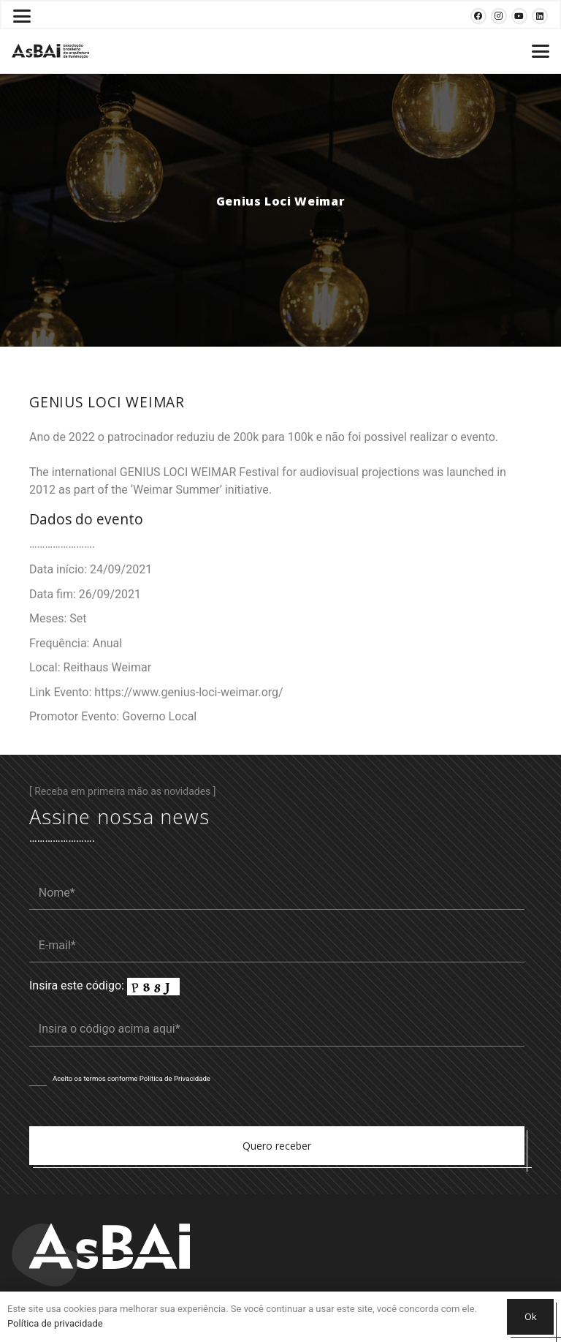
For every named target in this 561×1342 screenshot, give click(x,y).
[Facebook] (478, 16)
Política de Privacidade (175, 1078)
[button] (22, 16)
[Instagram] (499, 16)
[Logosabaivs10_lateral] (50, 51)
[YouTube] (519, 16)
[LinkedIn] (540, 16)
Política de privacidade (55, 1323)
